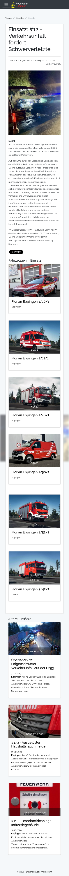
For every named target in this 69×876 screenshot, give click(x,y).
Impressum (46, 871)
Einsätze (20, 18)
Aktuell (8, 18)
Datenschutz (32, 871)
